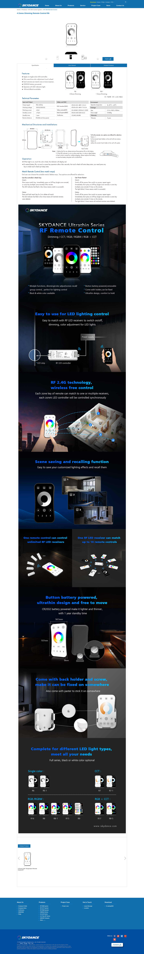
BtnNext (125, 858)
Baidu (21, 943)
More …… (42, 920)
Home (98, 2)
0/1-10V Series (44, 914)
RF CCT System (44, 908)
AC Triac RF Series (45, 916)
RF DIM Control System (35, 9)
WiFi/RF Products (44, 918)
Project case (65, 906)
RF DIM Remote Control (50, 9)
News (108, 5)
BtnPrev (19, 858)
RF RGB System (44, 910)
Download (93, 2)
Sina (29, 943)
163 (32, 943)
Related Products (109, 65)
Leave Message (88, 906)
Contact (108, 2)
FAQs (103, 2)
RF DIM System (44, 906)
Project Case (95, 5)
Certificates (21, 910)
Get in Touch (87, 902)
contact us (117, 945)
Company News (22, 908)
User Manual (72, 65)
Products (71, 5)
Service (82, 5)
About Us (58, 5)
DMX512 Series (44, 912)
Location (86, 908)
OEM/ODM (21, 912)
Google (25, 943)
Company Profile (22, 906)
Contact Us (120, 5)
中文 (112, 2)
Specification (35, 65)
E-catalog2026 (110, 906)
